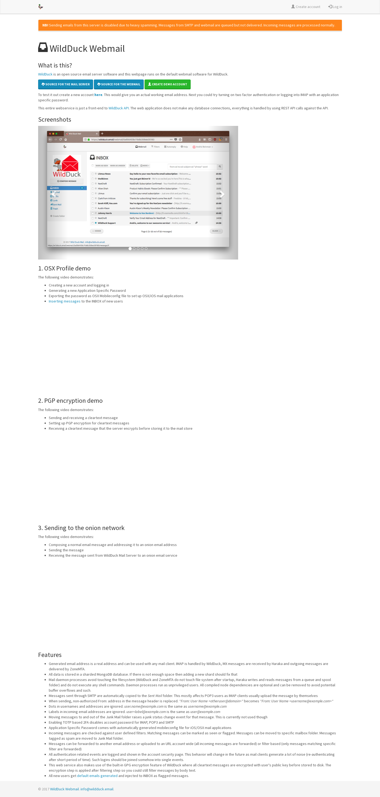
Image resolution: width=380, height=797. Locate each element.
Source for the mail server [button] (66, 84)
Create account (305, 6)
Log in (335, 6)
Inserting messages (65, 301)
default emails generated (97, 775)
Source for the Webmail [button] (118, 84)
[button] (53, 193)
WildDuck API (119, 108)
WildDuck (45, 74)
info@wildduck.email (97, 789)
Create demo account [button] (167, 84)
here (98, 94)
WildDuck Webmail (64, 789)
